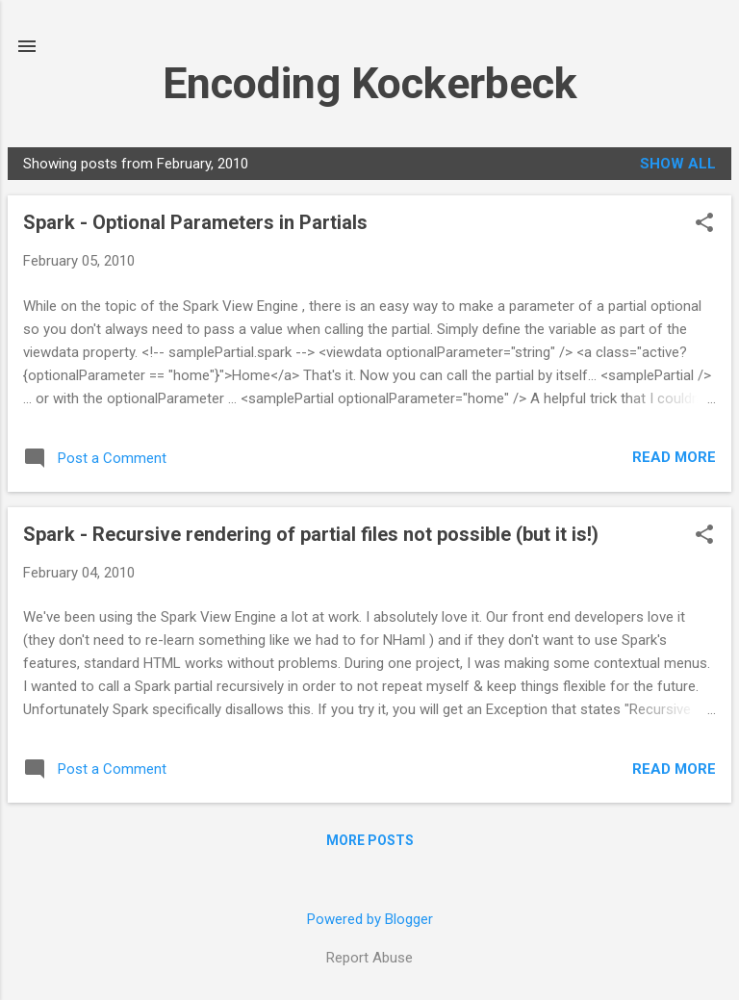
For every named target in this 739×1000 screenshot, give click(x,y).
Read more (674, 457)
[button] (704, 224)
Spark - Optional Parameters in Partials (195, 222)
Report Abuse (369, 957)
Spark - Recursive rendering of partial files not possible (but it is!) (311, 534)
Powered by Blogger (370, 919)
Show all (678, 163)
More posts (370, 840)
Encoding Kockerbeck (370, 83)
